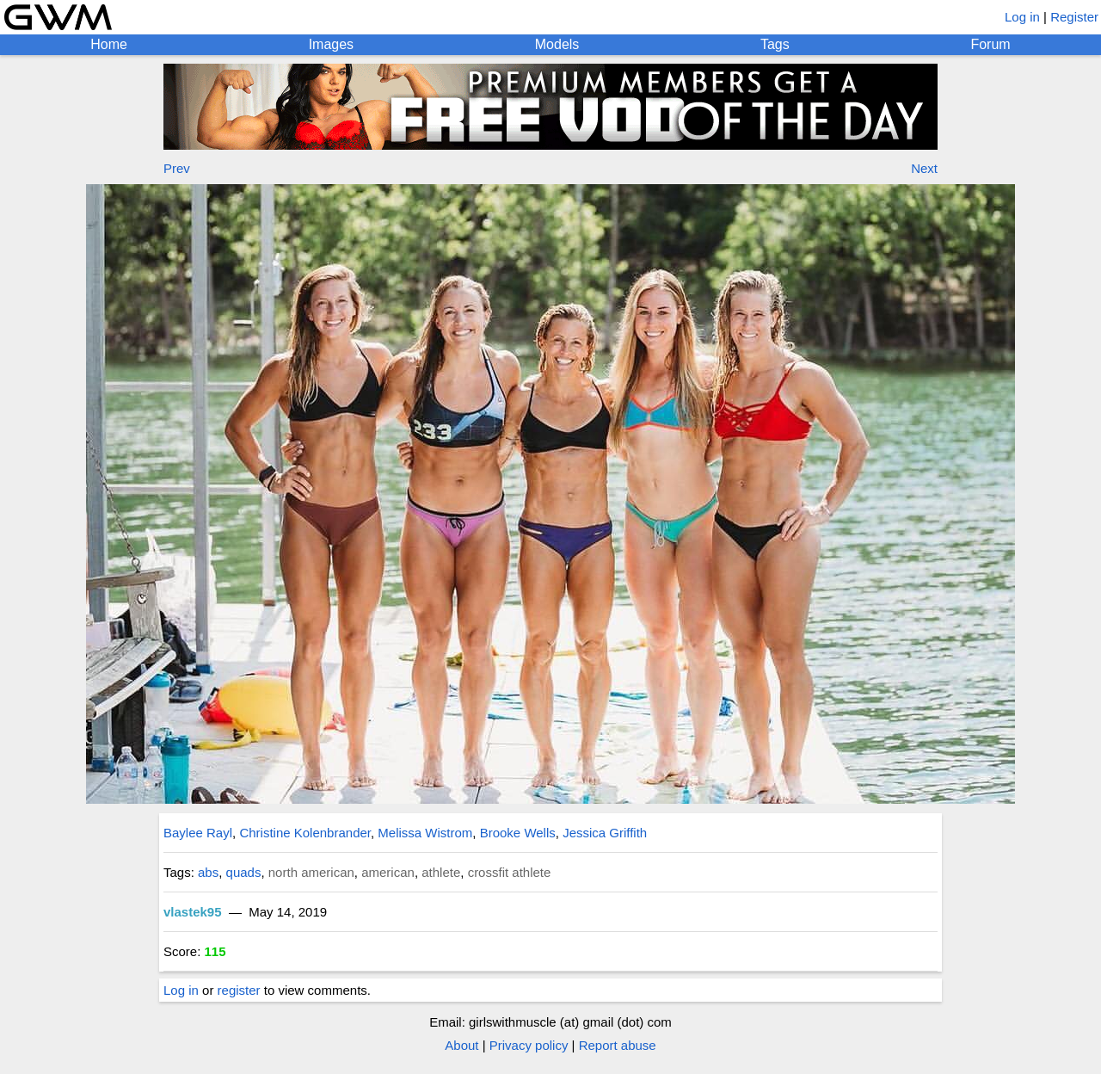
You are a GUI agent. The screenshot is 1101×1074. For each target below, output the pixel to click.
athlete (440, 872)
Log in (1022, 16)
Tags (775, 44)
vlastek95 (192, 911)
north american (311, 872)
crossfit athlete (509, 872)
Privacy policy (529, 1045)
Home (108, 44)
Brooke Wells (518, 832)
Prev (176, 168)
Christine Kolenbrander (305, 832)
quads (243, 872)
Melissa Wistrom (425, 832)
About (461, 1045)
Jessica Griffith (605, 832)
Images (331, 44)
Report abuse (617, 1045)
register (239, 990)
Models (557, 44)
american (388, 872)
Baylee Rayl (197, 832)
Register (1074, 16)
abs (208, 872)
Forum (990, 44)
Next (924, 168)
